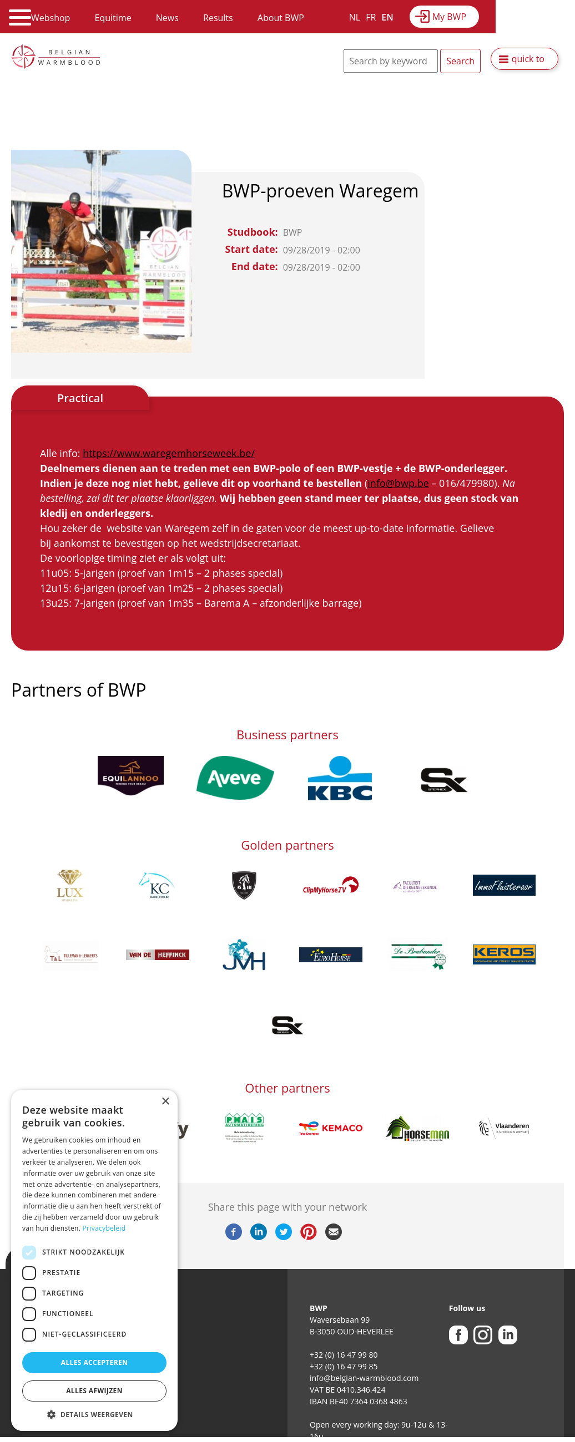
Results (218, 18)
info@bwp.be (397, 483)
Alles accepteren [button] (94, 1362)
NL (354, 17)
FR (371, 17)
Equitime (113, 18)
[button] (94, 1414)
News (167, 18)
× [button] (165, 1102)
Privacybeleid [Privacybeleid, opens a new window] (104, 1228)
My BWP (449, 17)
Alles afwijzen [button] (94, 1390)
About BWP (281, 18)
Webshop (50, 18)
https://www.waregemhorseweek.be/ (169, 453)
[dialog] (94, 1260)
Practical (80, 397)
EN (387, 17)
